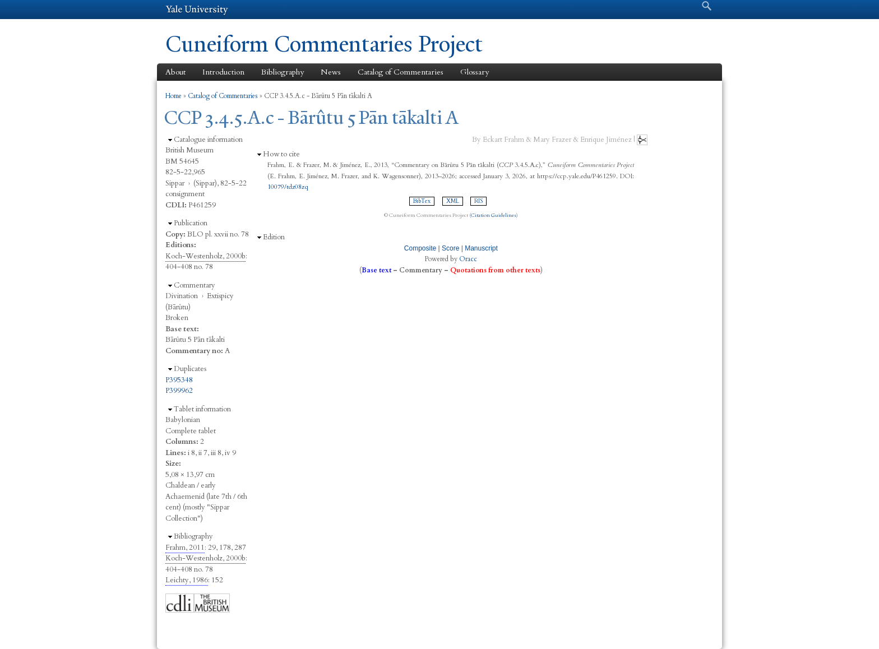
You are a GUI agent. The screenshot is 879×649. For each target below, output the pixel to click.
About (175, 72)
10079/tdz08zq (287, 186)
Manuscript (481, 248)
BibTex (422, 201)
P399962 (179, 391)
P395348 (179, 380)
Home (173, 95)
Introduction (223, 72)
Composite (420, 248)
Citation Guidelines (493, 215)
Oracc (468, 258)
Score (450, 248)
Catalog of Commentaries (400, 72)
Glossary (474, 72)
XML (452, 201)
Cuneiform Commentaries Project (324, 44)
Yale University (196, 9)
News (331, 72)
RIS (478, 201)
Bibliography (282, 72)
